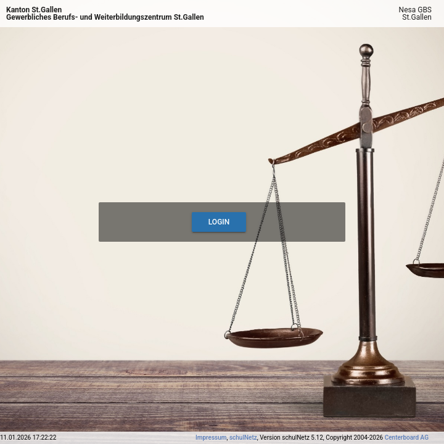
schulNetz (243, 437)
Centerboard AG (407, 437)
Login (218, 222)
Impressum (211, 437)
